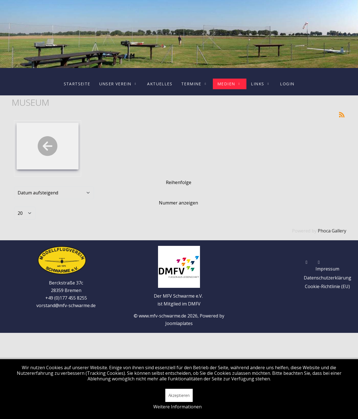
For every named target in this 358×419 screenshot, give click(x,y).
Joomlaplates (179, 323)
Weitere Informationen (177, 407)
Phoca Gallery (332, 231)
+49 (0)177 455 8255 (66, 298)
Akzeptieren (179, 395)
